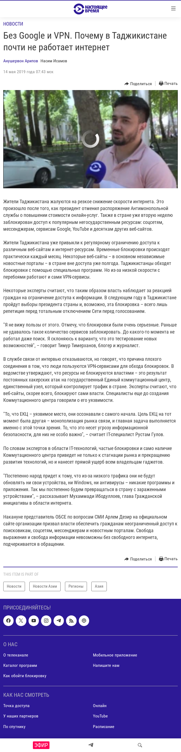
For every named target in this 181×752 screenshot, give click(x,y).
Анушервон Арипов (20, 60)
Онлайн (100, 705)
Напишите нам (106, 665)
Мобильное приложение (115, 655)
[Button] (138, 84)
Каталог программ (20, 665)
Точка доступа (16, 705)
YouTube (100, 716)
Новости (13, 24)
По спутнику (14, 726)
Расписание (103, 726)
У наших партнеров (20, 716)
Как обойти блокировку (24, 675)
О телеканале (15, 655)
